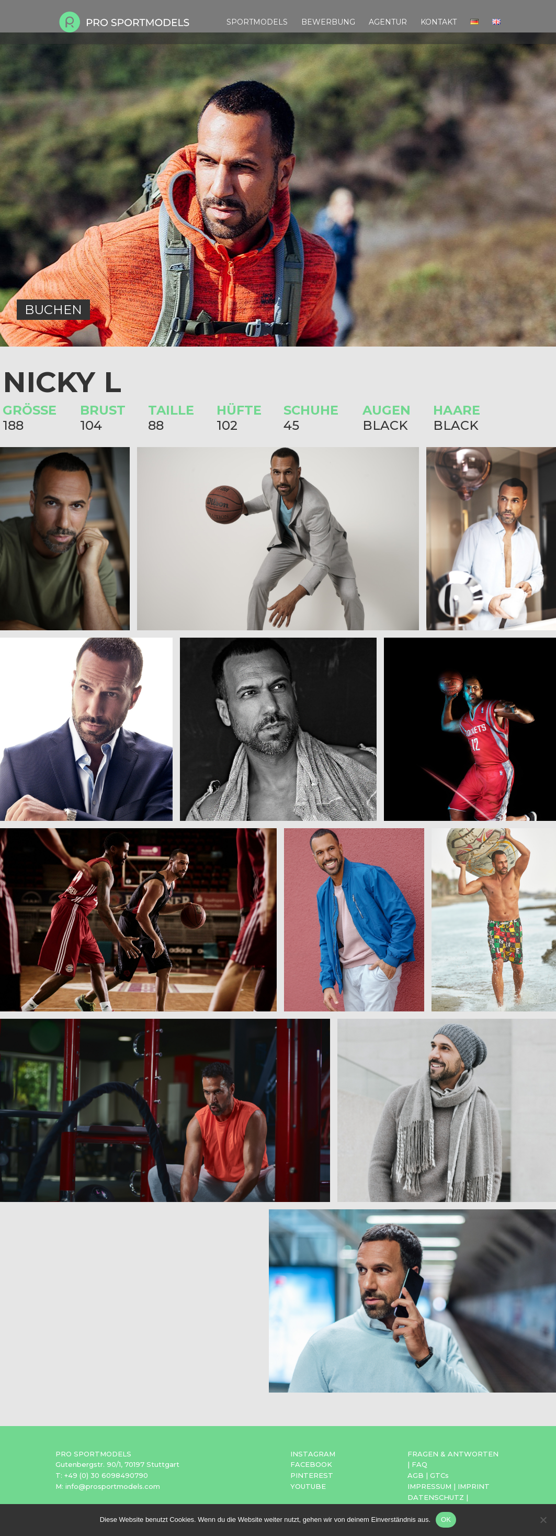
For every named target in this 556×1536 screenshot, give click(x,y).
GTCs (439, 1475)
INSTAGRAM (312, 1454)
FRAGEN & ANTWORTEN (452, 1454)
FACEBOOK (311, 1464)
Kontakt (439, 22)
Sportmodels (257, 22)
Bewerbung (328, 22)
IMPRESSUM (429, 1486)
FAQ (419, 1464)
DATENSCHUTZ (435, 1497)
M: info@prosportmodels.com (107, 1486)
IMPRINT (474, 1486)
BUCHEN (53, 309)
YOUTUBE (308, 1486)
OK (446, 1519)
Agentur (388, 22)
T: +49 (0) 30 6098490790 (101, 1475)
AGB (415, 1475)
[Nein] (543, 1520)
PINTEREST (311, 1475)
